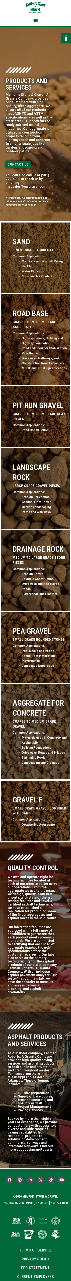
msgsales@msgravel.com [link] (26, 186)
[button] (35, 20)
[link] (66, 38)
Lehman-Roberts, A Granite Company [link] (29, 970)
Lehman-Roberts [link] (40, 1149)
